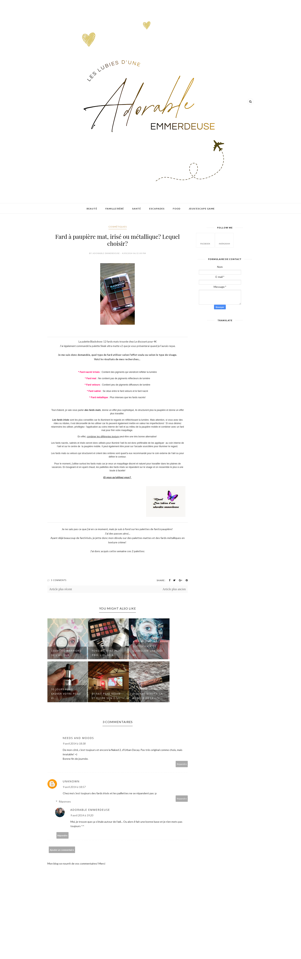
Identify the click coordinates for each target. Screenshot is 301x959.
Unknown (71, 781)
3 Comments (58, 580)
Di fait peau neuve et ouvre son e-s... (106, 696)
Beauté (92, 208)
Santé (136, 208)
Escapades (157, 208)
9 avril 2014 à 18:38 (74, 743)
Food (176, 208)
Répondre (182, 764)
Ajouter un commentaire (62, 850)
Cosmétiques (117, 226)
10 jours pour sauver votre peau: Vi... (66, 694)
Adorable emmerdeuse (90, 810)
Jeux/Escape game (202, 208)
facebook (205, 240)
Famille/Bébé (114, 208)
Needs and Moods (78, 738)
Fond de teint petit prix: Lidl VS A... (107, 653)
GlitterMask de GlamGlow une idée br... (148, 651)
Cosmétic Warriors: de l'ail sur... (66, 653)
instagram (224, 240)
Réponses (65, 801)
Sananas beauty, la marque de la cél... (148, 696)
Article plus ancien (174, 589)
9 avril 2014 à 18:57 (74, 787)
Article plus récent (60, 589)
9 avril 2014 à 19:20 (81, 815)
